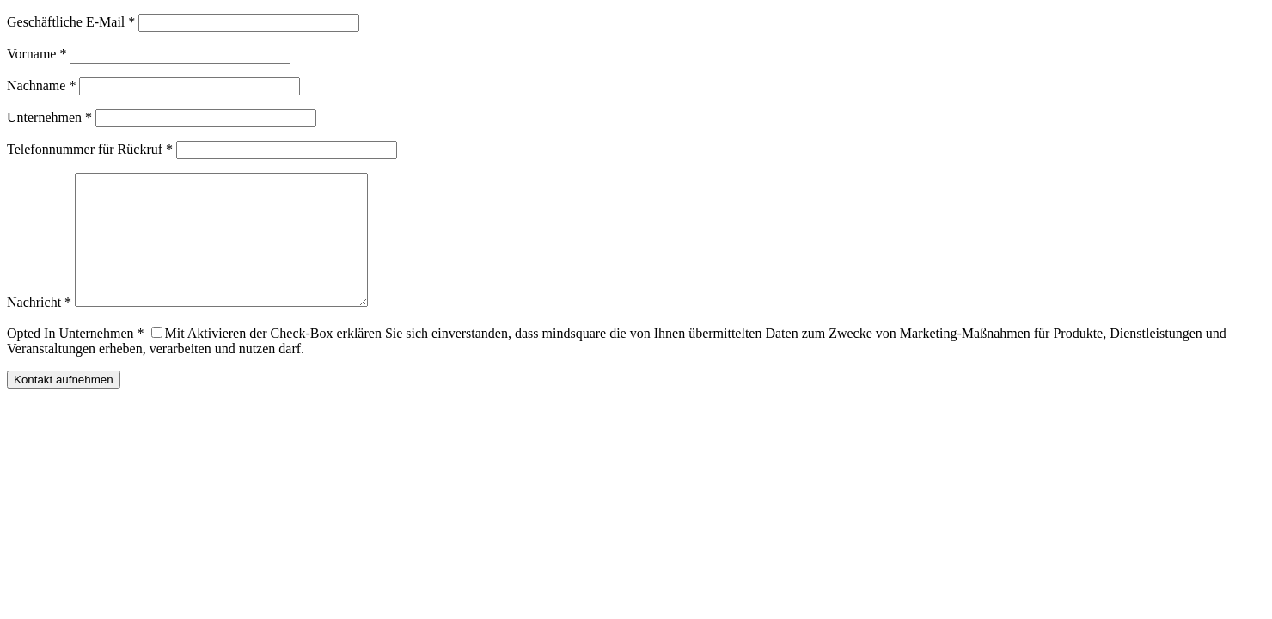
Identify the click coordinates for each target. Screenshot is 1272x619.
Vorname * (36, 53)
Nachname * (41, 85)
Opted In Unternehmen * (75, 359)
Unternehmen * (49, 117)
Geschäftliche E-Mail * (71, 22)
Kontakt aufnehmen (63, 405)
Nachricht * (39, 328)
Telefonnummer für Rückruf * (90, 149)
